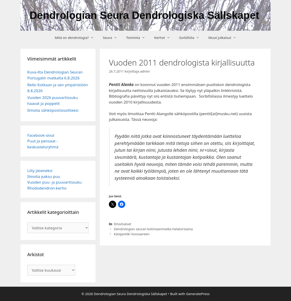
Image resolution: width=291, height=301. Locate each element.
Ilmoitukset (122, 224)
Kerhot (164, 37)
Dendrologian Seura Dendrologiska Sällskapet (144, 15)
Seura (112, 37)
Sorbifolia (191, 37)
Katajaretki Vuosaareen (132, 234)
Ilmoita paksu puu (43, 176)
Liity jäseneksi (39, 170)
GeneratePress (198, 293)
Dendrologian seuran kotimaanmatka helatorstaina (153, 229)
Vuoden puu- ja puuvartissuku (54, 182)
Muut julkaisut (224, 37)
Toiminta (138, 37)
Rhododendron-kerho (47, 188)
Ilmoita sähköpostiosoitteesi (52, 110)
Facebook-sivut (41, 135)
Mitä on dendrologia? (76, 37)
